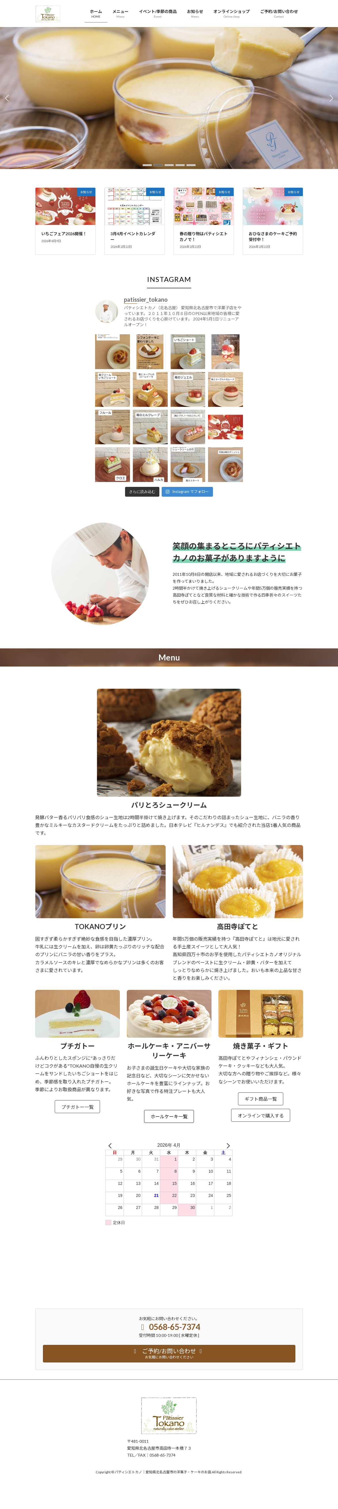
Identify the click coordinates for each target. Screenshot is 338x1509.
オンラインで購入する (261, 1115)
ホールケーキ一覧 (169, 1116)
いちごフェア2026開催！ (64, 233)
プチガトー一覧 (77, 1107)
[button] (147, 165)
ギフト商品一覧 (261, 1099)
